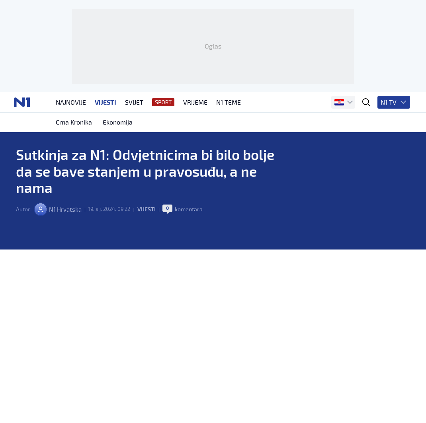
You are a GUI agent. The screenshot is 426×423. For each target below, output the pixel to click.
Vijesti (150, 246)
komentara (192, 246)
